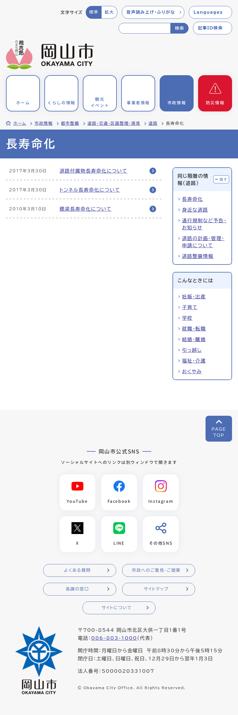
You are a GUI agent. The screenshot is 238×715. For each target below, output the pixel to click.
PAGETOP (218, 432)
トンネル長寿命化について (90, 190)
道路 (153, 123)
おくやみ (192, 371)
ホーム (19, 123)
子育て (189, 307)
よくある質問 (77, 570)
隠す (223, 179)
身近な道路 (195, 209)
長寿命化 (192, 199)
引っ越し (192, 350)
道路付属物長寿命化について (93, 170)
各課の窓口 (77, 589)
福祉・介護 (194, 360)
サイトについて (117, 608)
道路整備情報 (198, 256)
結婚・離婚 (194, 339)
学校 (187, 318)
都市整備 (70, 123)
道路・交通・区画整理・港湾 (114, 123)
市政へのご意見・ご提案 (156, 570)
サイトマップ (156, 589)
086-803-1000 (114, 638)
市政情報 (44, 123)
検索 (179, 28)
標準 (93, 12)
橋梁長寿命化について (86, 209)
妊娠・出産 (194, 296)
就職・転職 (194, 328)
